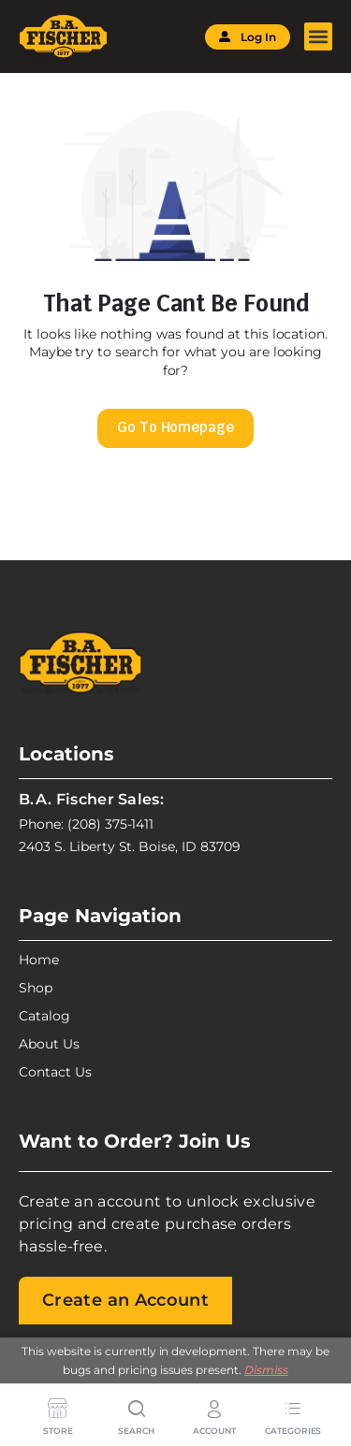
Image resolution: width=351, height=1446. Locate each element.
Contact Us (55, 1071)
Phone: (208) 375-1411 (86, 824)
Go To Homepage (176, 427)
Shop (35, 987)
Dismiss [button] (266, 1370)
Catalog (44, 1015)
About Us (49, 1043)
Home (39, 959)
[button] (318, 36)
